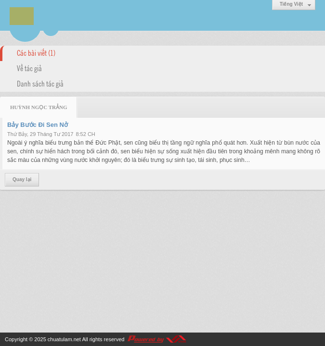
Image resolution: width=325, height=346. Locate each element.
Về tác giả (29, 67)
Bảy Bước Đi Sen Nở (37, 124)
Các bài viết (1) (36, 52)
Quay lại (22, 179)
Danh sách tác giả (40, 83)
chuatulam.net (64, 339)
